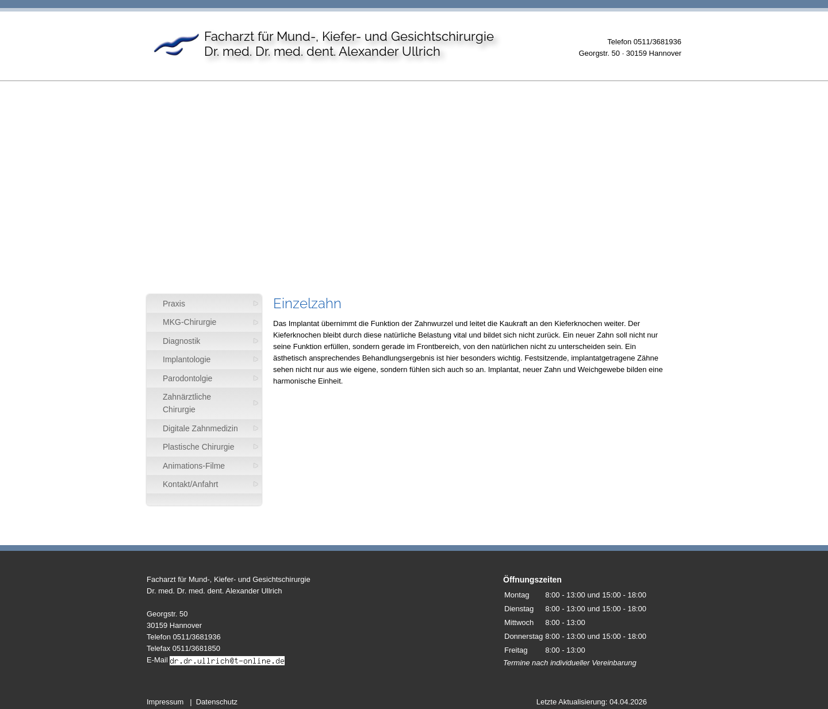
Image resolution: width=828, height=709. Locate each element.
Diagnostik (181, 341)
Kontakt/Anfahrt (190, 484)
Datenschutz (216, 701)
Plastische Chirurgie (199, 446)
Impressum (165, 701)
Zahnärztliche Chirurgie (187, 403)
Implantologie (186, 359)
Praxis (174, 303)
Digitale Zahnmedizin (200, 428)
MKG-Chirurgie (189, 322)
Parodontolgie (187, 378)
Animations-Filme (194, 465)
